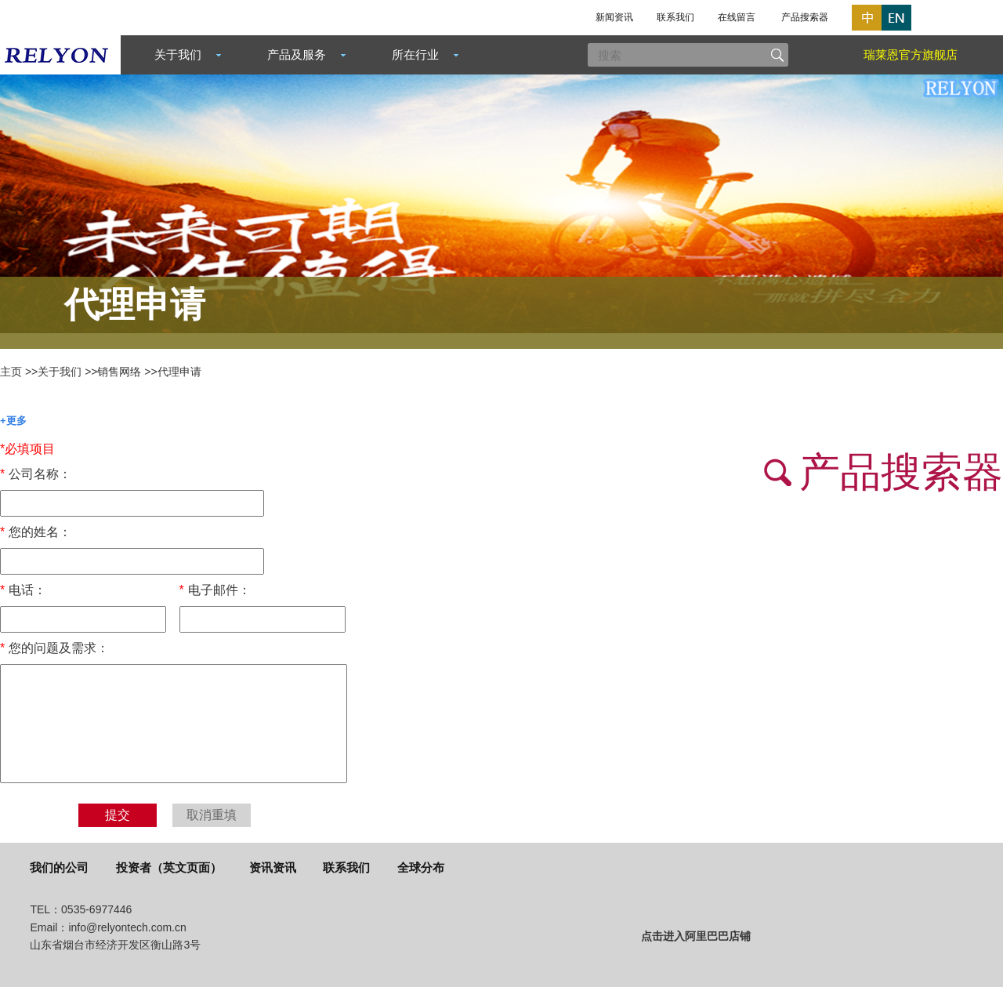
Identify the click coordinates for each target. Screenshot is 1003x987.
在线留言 (736, 17)
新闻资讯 (614, 17)
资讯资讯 (272, 867)
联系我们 (675, 17)
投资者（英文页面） (169, 867)
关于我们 (177, 54)
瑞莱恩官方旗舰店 (911, 54)
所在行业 (415, 54)
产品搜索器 (804, 17)
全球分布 (420, 867)
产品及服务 (296, 54)
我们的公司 (59, 867)
